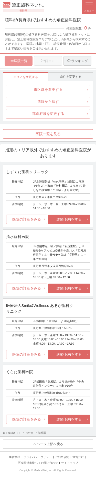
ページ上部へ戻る (50, 444)
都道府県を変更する (48, 114)
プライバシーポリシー (38, 456)
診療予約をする (69, 219)
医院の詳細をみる (26, 219)
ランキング (79, 61)
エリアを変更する (25, 77)
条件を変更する (70, 76)
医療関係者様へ (28, 462)
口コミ (50, 61)
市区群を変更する (48, 89)
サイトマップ (69, 462)
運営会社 (14, 456)
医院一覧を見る (48, 134)
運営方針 (78, 456)
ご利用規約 (62, 456)
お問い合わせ (49, 462)
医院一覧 (20, 61)
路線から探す (48, 101)
